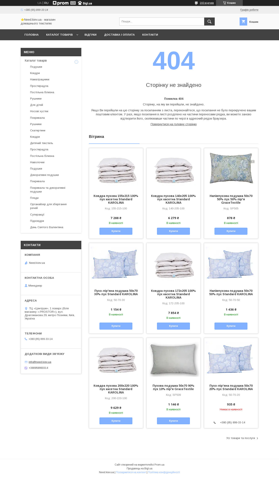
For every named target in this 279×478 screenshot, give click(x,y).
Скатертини (37, 130)
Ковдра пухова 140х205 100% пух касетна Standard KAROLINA (173, 199)
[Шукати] (209, 22)
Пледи (34, 197)
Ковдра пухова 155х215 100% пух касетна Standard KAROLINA (116, 199)
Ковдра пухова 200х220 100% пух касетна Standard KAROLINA (116, 389)
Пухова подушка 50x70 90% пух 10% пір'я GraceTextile (173, 387)
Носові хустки (39, 111)
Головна (31, 34)
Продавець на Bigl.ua (139, 468)
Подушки (36, 66)
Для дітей (36, 104)
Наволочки (37, 162)
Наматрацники (39, 79)
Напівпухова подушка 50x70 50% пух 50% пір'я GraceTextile (231, 199)
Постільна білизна (42, 92)
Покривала (37, 117)
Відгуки (91, 34)
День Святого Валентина (46, 227)
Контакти (150, 34)
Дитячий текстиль (41, 143)
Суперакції (37, 214)
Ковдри (35, 73)
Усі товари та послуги (240, 438)
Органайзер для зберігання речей (48, 206)
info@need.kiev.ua (40, 362)
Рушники (36, 98)
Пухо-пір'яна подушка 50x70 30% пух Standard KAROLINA (116, 292)
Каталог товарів (59, 34)
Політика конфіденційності (164, 472)
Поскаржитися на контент (131, 472)
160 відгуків (207, 2)
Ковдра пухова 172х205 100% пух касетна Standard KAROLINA (173, 294)
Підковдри (37, 220)
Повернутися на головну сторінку (174, 124)
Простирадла (39, 86)
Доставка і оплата (119, 34)
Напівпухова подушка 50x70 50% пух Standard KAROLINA (231, 292)
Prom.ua (159, 464)
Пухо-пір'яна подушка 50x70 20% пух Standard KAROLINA (231, 387)
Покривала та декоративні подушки (47, 189)
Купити (115, 231)
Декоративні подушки (44, 174)
